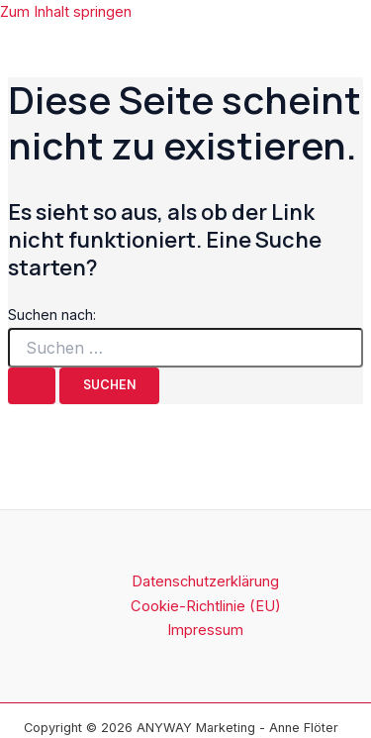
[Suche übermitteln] (31, 386)
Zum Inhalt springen (66, 12)
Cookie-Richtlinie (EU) (206, 606)
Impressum (205, 630)
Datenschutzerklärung (205, 581)
